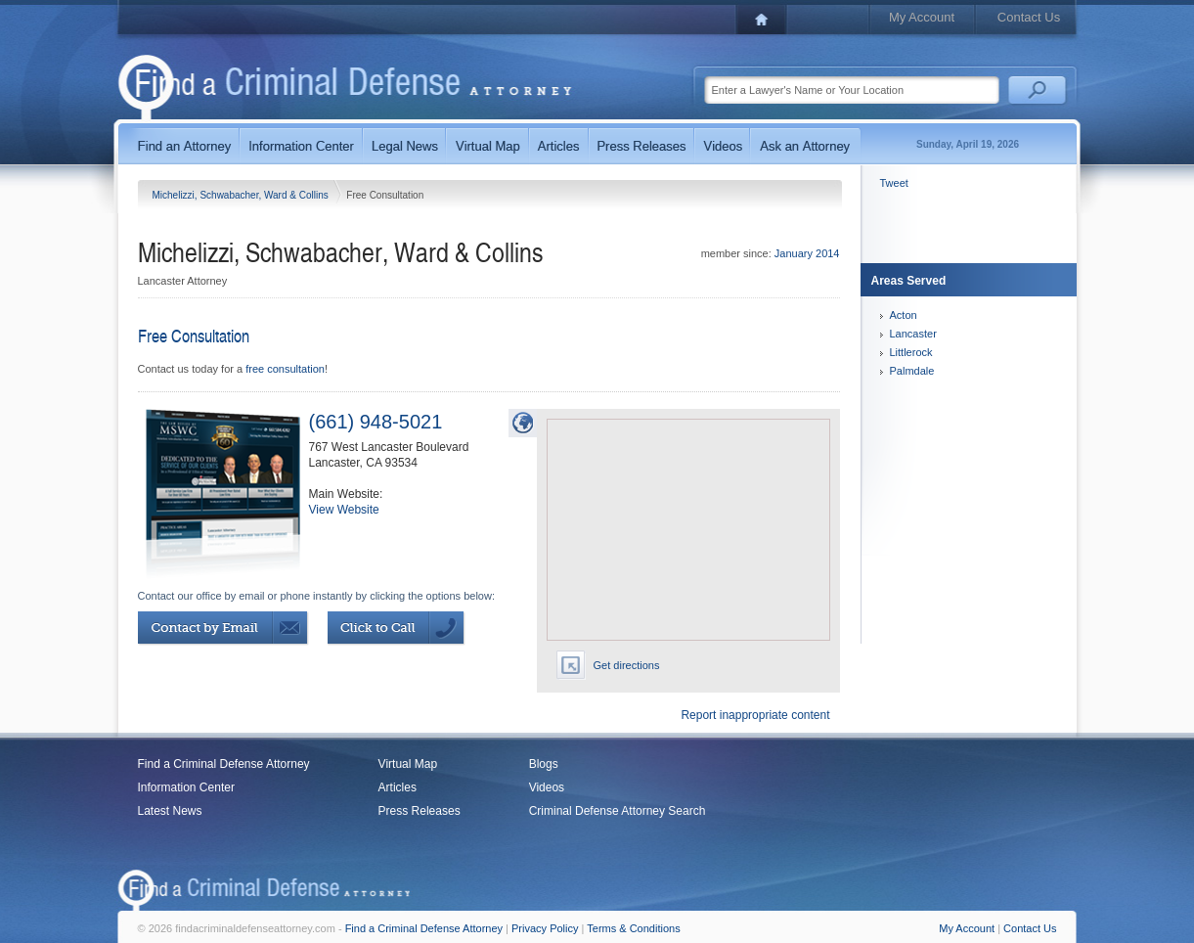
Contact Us (1028, 17)
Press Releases (419, 811)
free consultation (285, 369)
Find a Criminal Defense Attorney (224, 764)
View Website (344, 509)
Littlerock (911, 352)
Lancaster (913, 333)
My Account (921, 17)
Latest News (170, 811)
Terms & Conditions (633, 928)
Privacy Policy (544, 928)
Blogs (543, 764)
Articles (397, 787)
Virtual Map (407, 764)
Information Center (186, 787)
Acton (903, 315)
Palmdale (912, 371)
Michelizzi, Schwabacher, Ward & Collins (242, 195)
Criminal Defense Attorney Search (617, 811)
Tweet (894, 183)
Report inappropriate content (755, 715)
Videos (546, 787)
